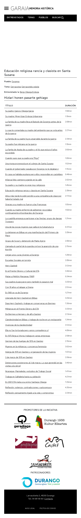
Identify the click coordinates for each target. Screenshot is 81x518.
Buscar (58, 17)
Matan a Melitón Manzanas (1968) (19, 276)
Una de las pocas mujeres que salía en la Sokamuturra (29, 226)
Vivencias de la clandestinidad (18, 324)
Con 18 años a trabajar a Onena (19, 287)
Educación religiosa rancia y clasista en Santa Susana (29, 190)
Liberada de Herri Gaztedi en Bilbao (21, 297)
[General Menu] (6, 8)
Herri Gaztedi (11, 265)
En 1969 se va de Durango (16, 292)
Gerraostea (15, 86)
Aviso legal (30, 508)
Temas (31, 17)
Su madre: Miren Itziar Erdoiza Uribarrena (23, 116)
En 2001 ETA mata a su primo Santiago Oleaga (25, 381)
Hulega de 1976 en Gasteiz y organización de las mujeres (30, 351)
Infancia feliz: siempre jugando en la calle (23, 179)
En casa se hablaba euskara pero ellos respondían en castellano (34, 174)
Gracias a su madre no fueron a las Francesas (25, 204)
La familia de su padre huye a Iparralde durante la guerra (30, 138)
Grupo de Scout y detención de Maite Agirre (25, 240)
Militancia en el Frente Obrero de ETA (22, 308)
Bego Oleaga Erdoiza (29, 91)
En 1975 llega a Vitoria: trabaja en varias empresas (27, 335)
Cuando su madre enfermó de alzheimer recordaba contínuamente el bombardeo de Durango (28, 211)
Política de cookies (48, 508)
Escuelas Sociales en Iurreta (18, 260)
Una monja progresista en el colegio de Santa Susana (29, 163)
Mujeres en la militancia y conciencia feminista (25, 346)
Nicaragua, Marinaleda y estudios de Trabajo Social (28, 371)
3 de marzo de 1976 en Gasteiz (19, 357)
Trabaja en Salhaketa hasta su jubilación (23, 376)
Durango (16, 81)
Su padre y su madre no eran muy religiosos (25, 185)
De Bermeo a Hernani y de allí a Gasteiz (23, 314)
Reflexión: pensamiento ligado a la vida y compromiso (29, 392)
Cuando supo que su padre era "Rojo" (22, 158)
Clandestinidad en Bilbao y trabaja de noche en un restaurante (33, 319)
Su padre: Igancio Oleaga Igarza (19, 110)
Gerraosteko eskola (30, 86)
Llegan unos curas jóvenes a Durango (22, 254)
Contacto (48, 498)
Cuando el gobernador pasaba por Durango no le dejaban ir (32, 168)
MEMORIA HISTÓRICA (41, 8)
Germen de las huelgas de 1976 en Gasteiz (24, 341)
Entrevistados (15, 17)
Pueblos (43, 17)
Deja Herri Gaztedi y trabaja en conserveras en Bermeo (30, 303)
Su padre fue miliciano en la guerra (20, 144)
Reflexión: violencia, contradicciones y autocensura (28, 387)
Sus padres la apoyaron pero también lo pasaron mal (29, 281)
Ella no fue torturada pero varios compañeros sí (26, 330)
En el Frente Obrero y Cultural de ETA (22, 270)
